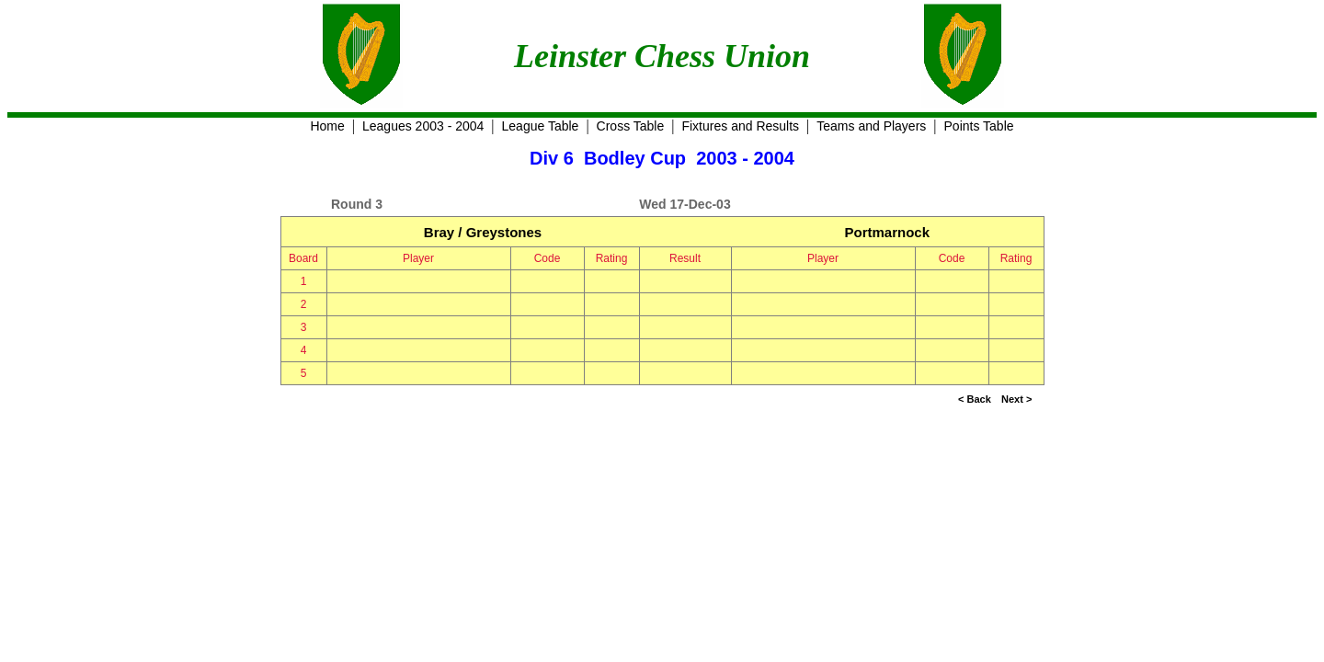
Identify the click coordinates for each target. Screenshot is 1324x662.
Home (327, 126)
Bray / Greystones (483, 232)
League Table (540, 126)
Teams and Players (871, 126)
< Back (974, 399)
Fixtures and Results (740, 126)
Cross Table (631, 126)
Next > (1016, 399)
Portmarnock (887, 232)
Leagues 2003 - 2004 (423, 126)
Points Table (979, 126)
